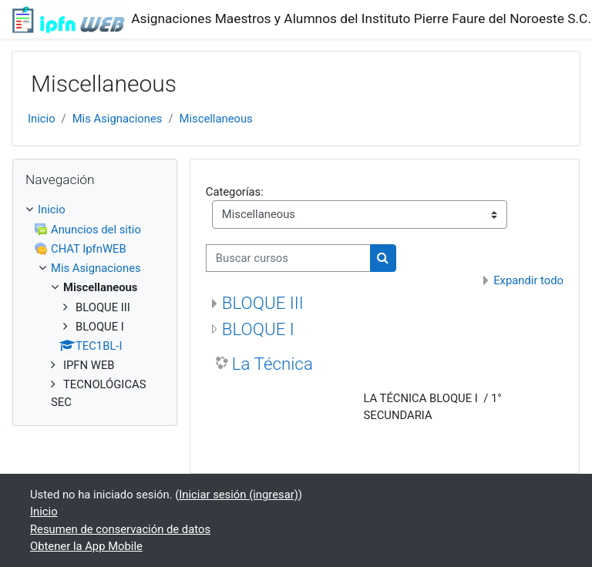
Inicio (42, 119)
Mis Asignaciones (117, 119)
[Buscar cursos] (288, 258)
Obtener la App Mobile (86, 546)
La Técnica (272, 364)
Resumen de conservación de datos (120, 529)
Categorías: (235, 192)
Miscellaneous (215, 119)
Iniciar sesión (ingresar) (238, 495)
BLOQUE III (263, 303)
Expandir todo (528, 280)
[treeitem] (94, 305)
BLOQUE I (258, 329)
